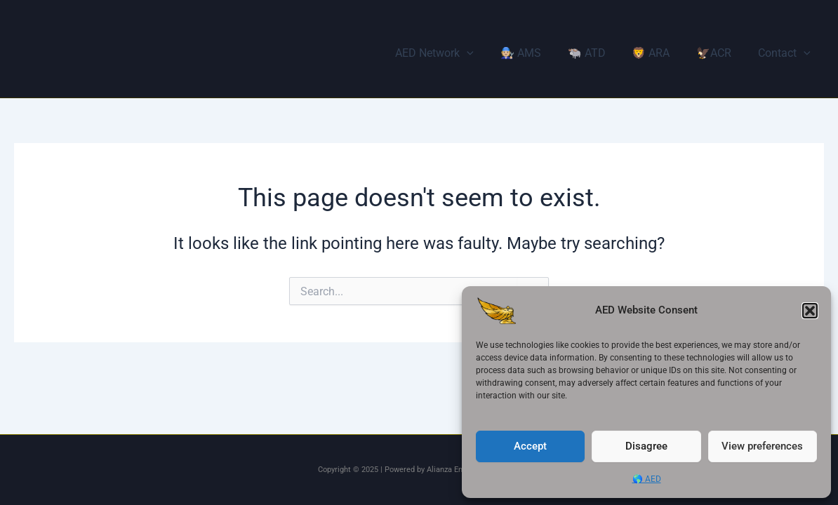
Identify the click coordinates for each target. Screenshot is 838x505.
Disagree (646, 446)
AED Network (457, 53)
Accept (530, 446)
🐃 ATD (601, 53)
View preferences (762, 446)
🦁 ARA (661, 53)
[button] (810, 311)
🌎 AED (646, 479)
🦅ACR (720, 53)
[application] (490, 53)
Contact (786, 53)
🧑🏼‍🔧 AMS (539, 53)
